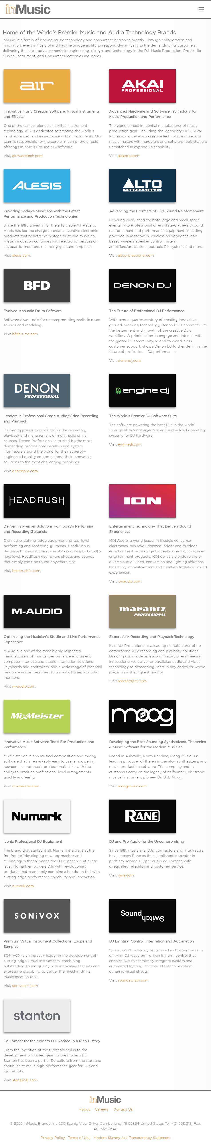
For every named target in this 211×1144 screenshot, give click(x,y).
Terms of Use (79, 1138)
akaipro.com (128, 156)
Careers (101, 1109)
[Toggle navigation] (201, 9)
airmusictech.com (27, 156)
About (84, 1109)
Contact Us (123, 1109)
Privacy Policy (53, 1138)
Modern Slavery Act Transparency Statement (132, 1138)
